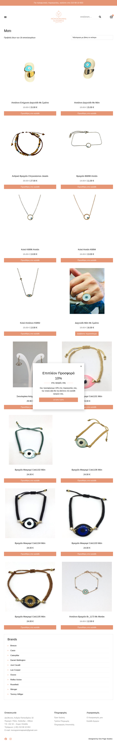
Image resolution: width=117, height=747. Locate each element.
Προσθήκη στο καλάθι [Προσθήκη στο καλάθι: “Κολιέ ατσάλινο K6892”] (30, 334)
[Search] (100, 17)
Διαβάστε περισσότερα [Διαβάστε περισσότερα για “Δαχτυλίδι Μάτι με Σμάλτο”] (87, 334)
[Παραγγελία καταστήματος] (92, 37)
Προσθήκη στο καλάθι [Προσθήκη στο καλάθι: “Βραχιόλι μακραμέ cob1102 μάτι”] (30, 480)
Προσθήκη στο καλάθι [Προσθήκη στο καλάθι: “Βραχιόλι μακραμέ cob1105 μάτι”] (30, 627)
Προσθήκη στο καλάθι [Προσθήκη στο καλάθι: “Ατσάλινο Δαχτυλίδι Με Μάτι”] (86, 113)
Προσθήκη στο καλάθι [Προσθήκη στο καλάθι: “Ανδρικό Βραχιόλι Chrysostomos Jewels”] (30, 187)
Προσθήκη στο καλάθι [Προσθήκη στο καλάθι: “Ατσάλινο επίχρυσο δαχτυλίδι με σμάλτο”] (30, 113)
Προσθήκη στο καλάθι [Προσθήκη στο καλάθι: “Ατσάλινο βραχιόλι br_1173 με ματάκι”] (86, 627)
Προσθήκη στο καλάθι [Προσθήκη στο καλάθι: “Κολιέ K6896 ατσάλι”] (30, 260)
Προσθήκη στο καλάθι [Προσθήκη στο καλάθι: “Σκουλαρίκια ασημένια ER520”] (30, 407)
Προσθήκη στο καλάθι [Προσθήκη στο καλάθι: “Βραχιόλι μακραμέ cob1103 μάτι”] (86, 554)
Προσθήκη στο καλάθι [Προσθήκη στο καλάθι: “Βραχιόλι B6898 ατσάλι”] (86, 187)
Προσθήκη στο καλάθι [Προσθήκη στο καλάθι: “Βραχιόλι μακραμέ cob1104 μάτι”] (30, 554)
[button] (5, 17)
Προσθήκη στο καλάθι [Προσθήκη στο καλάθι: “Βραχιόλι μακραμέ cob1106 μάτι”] (86, 480)
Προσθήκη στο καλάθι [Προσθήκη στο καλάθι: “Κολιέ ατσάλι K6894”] (86, 260)
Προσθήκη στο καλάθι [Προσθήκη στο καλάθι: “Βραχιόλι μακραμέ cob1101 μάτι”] (86, 407)
